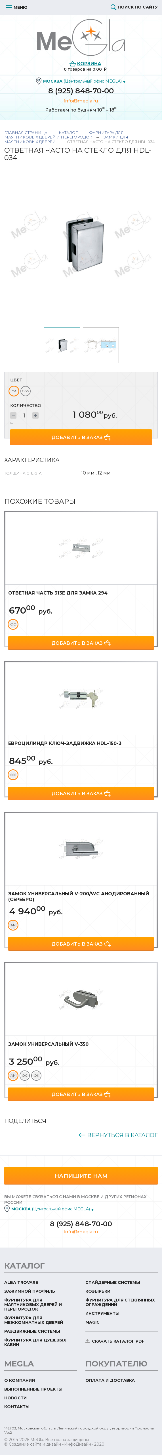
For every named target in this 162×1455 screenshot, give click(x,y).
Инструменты (102, 1313)
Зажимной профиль (29, 1291)
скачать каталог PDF (118, 1341)
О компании (19, 1380)
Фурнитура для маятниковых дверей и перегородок (64, 134)
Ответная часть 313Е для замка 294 (58, 593)
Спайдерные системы (112, 1282)
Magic (92, 1322)
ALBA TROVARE (21, 1282)
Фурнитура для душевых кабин (35, 1342)
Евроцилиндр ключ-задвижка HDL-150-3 (64, 743)
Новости (15, 1398)
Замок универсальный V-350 (48, 1044)
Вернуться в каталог (122, 1135)
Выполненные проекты (33, 1389)
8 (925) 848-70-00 (81, 90)
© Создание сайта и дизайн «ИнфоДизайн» (48, 1444)
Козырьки (97, 1291)
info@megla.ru (81, 101)
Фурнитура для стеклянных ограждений (120, 1302)
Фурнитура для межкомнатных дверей (33, 1320)
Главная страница (25, 132)
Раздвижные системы (32, 1331)
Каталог (68, 132)
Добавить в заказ (77, 437)
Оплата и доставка (110, 1380)
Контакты (17, 1406)
